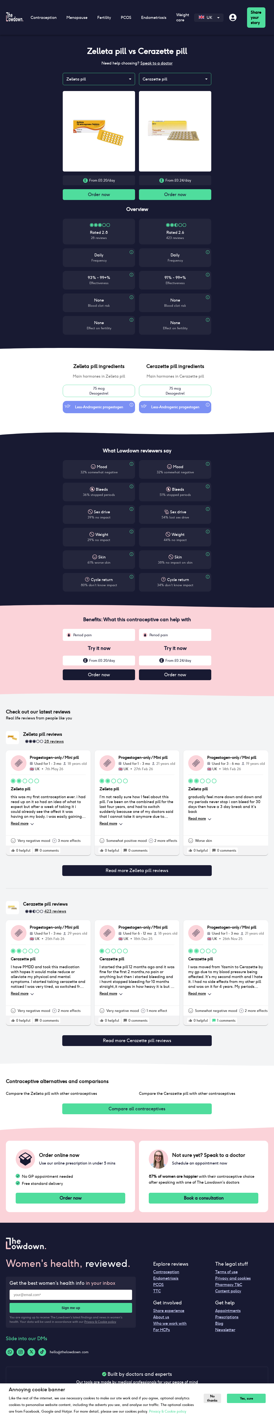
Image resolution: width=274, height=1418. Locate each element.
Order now (99, 195)
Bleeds (102, 490)
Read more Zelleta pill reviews (137, 869)
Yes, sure (248, 1398)
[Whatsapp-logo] (10, 1348)
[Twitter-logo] (31, 1348)
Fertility (104, 17)
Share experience (168, 1306)
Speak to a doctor (156, 63)
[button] (99, 367)
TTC (157, 1287)
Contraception (44, 17)
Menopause (76, 17)
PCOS (126, 17)
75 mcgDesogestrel (99, 392)
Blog (219, 1319)
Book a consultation (203, 1194)
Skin (102, 558)
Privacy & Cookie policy (100, 1318)
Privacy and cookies (233, 1274)
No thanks (213, 1398)
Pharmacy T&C (228, 1280)
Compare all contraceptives (137, 1103)
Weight (101, 535)
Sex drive (102, 513)
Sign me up (71, 1304)
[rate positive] (13, 852)
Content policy (228, 1287)
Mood (102, 467)
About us (161, 1313)
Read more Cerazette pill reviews (137, 1036)
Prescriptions (226, 1313)
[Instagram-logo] (21, 1348)
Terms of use (226, 1268)
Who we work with (170, 1319)
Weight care (182, 17)
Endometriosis (153, 17)
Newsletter (225, 1325)
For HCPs (161, 1325)
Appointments (228, 1306)
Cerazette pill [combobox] (155, 79)
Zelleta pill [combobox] (76, 79)
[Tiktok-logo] (42, 1348)
